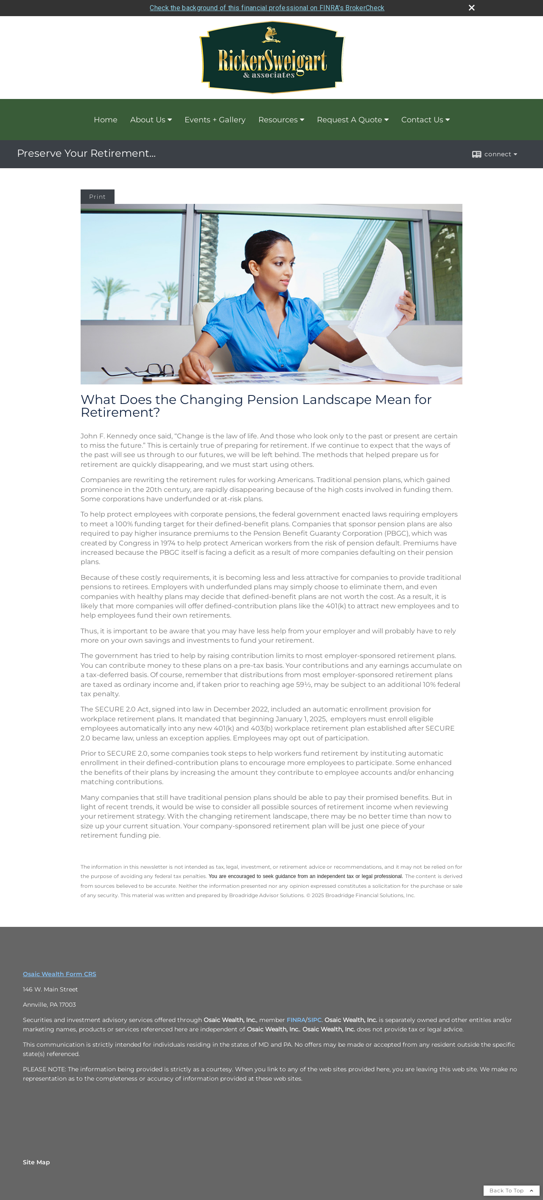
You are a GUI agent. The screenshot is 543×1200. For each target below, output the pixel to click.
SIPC (315, 1020)
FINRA (296, 1020)
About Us (147, 119)
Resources (278, 119)
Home (106, 119)
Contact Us (422, 119)
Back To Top (512, 1190)
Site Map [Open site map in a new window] (36, 1162)
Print (97, 196)
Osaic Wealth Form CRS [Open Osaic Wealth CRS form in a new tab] (59, 974)
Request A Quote (349, 119)
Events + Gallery (215, 119)
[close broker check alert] (471, 7)
